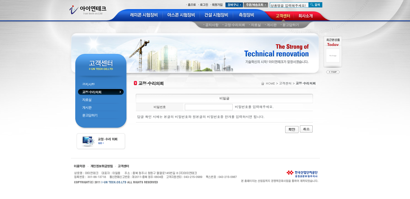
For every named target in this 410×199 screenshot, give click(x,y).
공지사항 (212, 25)
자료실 (256, 25)
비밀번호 (160, 107)
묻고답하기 (290, 25)
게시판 (272, 25)
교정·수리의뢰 (234, 25)
